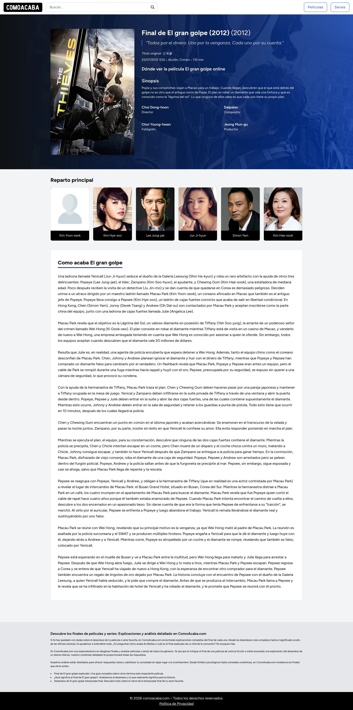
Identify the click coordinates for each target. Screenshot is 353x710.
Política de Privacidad (176, 703)
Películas (315, 7)
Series (340, 7)
